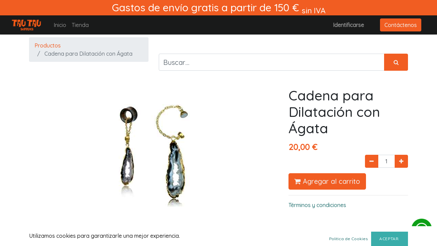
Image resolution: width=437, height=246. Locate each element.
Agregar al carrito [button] (327, 181)
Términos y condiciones (317, 205)
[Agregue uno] (401, 161)
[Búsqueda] (396, 62)
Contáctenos (400, 25)
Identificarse (348, 25)
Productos (47, 45)
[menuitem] (60, 25)
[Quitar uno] (371, 161)
